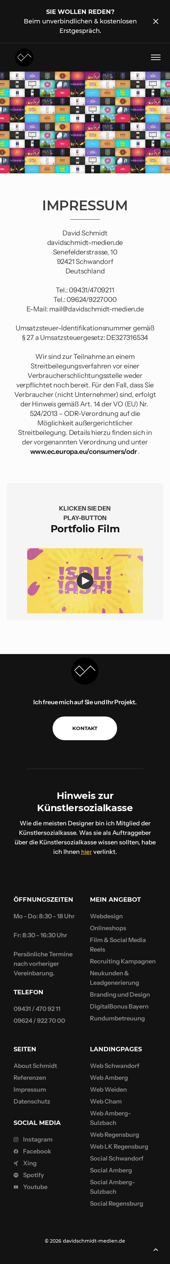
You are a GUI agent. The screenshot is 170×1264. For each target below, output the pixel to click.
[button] (152, 57)
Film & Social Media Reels (118, 944)
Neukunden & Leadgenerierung (114, 978)
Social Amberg (111, 1170)
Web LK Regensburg (119, 1146)
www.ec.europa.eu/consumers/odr (83, 451)
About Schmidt (35, 1066)
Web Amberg (109, 1077)
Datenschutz (32, 1101)
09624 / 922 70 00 (39, 1020)
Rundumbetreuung (117, 1018)
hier (86, 852)
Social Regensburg (116, 1203)
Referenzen (30, 1077)
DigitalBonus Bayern (119, 1006)
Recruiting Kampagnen (123, 961)
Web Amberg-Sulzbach (110, 1118)
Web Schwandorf (114, 1066)
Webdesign (106, 916)
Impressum (30, 1089)
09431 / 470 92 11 (37, 1009)
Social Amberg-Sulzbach (112, 1187)
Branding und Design (120, 994)
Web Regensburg (114, 1134)
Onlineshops (108, 928)
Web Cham (106, 1101)
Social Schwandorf (117, 1158)
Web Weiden (108, 1089)
